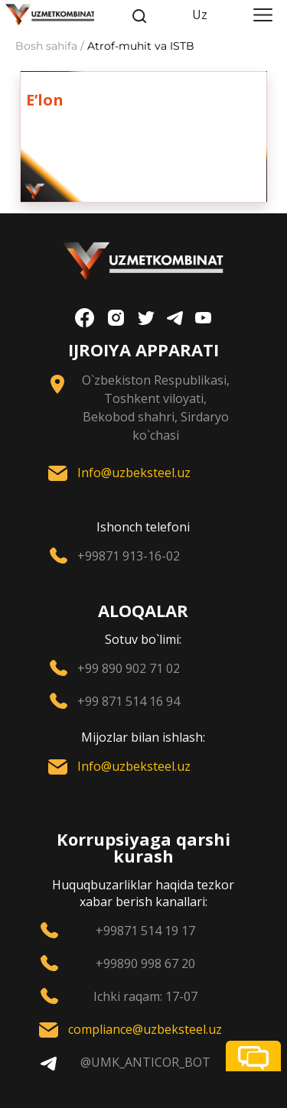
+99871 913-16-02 (128, 556)
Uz (199, 14)
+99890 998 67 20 (145, 963)
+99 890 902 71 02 (128, 668)
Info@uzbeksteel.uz (134, 472)
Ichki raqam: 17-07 (145, 996)
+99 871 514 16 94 (128, 701)
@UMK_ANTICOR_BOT (145, 1062)
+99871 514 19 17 (145, 930)
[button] (253, 1056)
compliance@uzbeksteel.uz (145, 1029)
